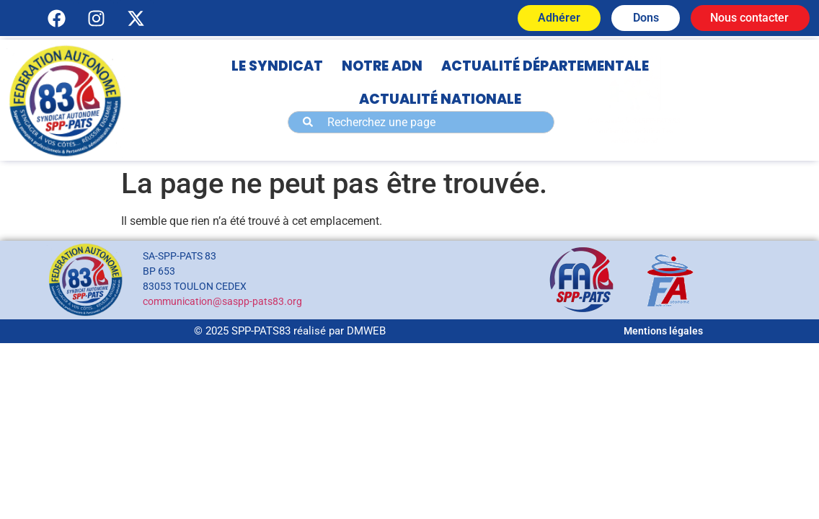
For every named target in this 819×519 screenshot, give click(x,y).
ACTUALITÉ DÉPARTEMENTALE (545, 66)
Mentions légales (663, 331)
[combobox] (421, 122)
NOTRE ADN (382, 66)
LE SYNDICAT (277, 66)
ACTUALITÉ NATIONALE (440, 99)
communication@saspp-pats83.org (222, 301)
